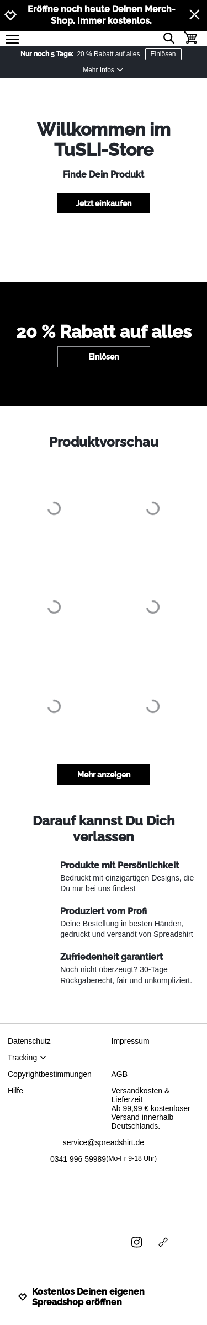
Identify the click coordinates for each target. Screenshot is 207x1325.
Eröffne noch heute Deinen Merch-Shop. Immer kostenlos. (102, 15)
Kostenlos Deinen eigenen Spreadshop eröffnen (81, 1296)
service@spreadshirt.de (103, 1142)
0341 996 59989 (103, 1159)
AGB (120, 1074)
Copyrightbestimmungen (50, 1074)
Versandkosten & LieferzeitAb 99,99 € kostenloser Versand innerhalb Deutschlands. (151, 1108)
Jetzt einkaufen (103, 203)
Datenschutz (29, 1041)
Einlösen (163, 54)
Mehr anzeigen (103, 774)
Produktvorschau (103, 442)
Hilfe (15, 1090)
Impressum (131, 1041)
